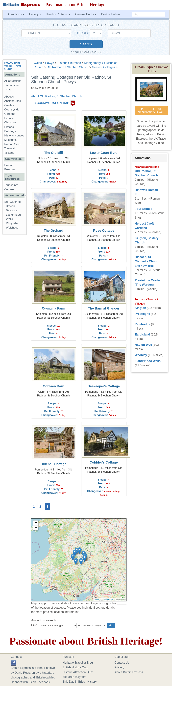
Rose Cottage (103, 230)
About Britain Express (128, 672)
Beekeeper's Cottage (104, 386)
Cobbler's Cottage (104, 462)
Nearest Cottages (103, 67)
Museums (10, 139)
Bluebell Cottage (53, 464)
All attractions (12, 80)
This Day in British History (80, 681)
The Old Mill (53, 153)
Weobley (141, 355)
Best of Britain (110, 14)
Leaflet (96, 600)
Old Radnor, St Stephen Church (68, 67)
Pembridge (142, 324)
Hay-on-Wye (143, 344)
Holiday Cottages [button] (58, 14)
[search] (148, 14)
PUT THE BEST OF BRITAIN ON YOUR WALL (151, 111)
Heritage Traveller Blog (78, 662)
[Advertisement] (15, 288)
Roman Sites (12, 144)
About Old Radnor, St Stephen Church (56, 96)
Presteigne (142, 313)
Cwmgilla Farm (53, 308)
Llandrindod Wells (148, 361)
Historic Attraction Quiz (78, 672)
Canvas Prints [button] (85, 14)
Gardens (9, 113)
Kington (140, 308)
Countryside (11, 109)
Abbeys (9, 96)
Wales (38, 63)
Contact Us (121, 662)
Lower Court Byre (103, 153)
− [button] (36, 527)
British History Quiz (75, 667)
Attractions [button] (16, 14)
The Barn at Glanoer (103, 308)
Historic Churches (69, 63)
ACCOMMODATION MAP (51, 103)
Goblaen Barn (53, 386)
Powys (49, 63)
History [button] (35, 14)
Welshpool (12, 227)
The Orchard (53, 230)
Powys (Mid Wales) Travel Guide (13, 66)
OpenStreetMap (109, 600)
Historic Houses (14, 135)
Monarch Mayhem (74, 676)
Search (86, 44)
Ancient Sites (12, 101)
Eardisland (142, 334)
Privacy (119, 667)
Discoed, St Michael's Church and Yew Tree (147, 261)
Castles (9, 105)
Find (34, 625)
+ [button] (36, 522)
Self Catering (12, 201)
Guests (83, 33)
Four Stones (143, 208)
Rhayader (12, 223)
